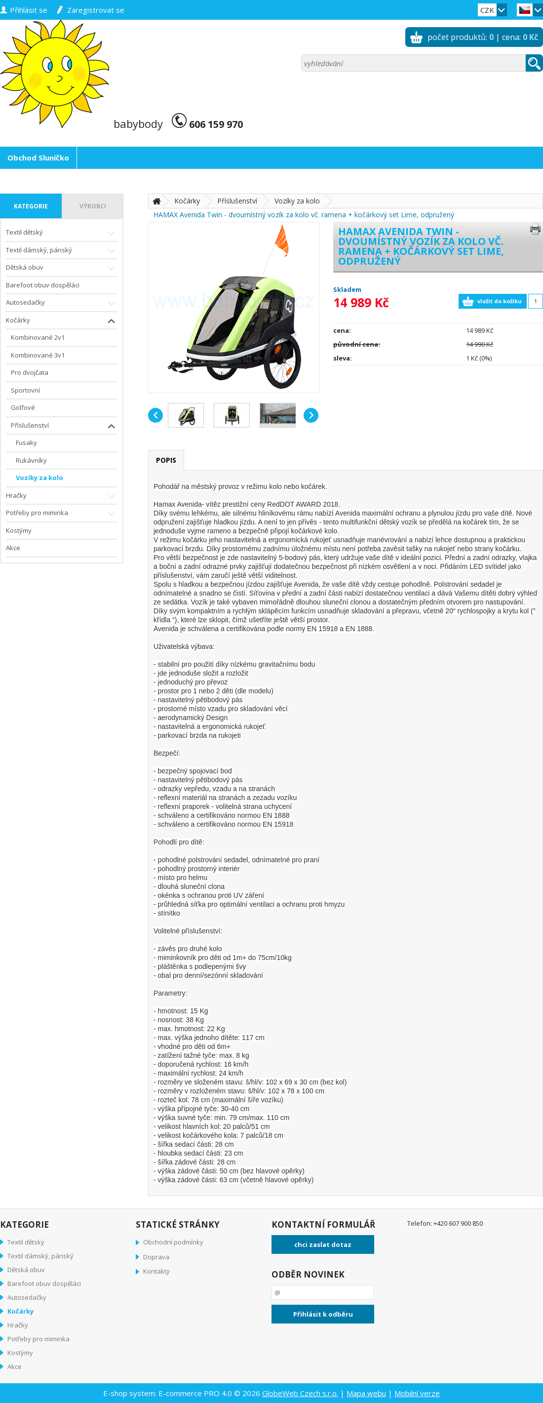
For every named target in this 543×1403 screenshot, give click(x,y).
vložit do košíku (499, 301)
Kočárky (61, 321)
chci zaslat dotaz (322, 1244)
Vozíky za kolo (39, 477)
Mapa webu (366, 1393)
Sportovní (25, 390)
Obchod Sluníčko (38, 157)
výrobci (92, 206)
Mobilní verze (417, 1393)
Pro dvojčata (29, 372)
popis (166, 460)
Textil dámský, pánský (61, 251)
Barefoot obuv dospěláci (42, 285)
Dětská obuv (61, 268)
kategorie (31, 206)
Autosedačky (61, 303)
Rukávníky (31, 460)
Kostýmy (19, 530)
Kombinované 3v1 (38, 355)
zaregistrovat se (95, 10)
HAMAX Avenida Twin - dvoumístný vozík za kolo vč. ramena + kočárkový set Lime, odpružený (304, 214)
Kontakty (156, 1271)
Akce (13, 547)
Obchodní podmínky (173, 1242)
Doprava (156, 1256)
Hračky (61, 496)
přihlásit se (28, 10)
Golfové (23, 407)
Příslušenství (64, 426)
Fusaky (26, 442)
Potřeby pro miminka (61, 514)
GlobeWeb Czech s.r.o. (300, 1393)
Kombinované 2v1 (38, 337)
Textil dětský (61, 233)
